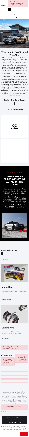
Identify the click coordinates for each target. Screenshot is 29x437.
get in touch (21, 90)
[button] (25, 231)
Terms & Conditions (14, 422)
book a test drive (17, 81)
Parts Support (5, 338)
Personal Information (14, 417)
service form (5, 71)
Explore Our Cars (6, 299)
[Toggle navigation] (9, 9)
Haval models (17, 70)
